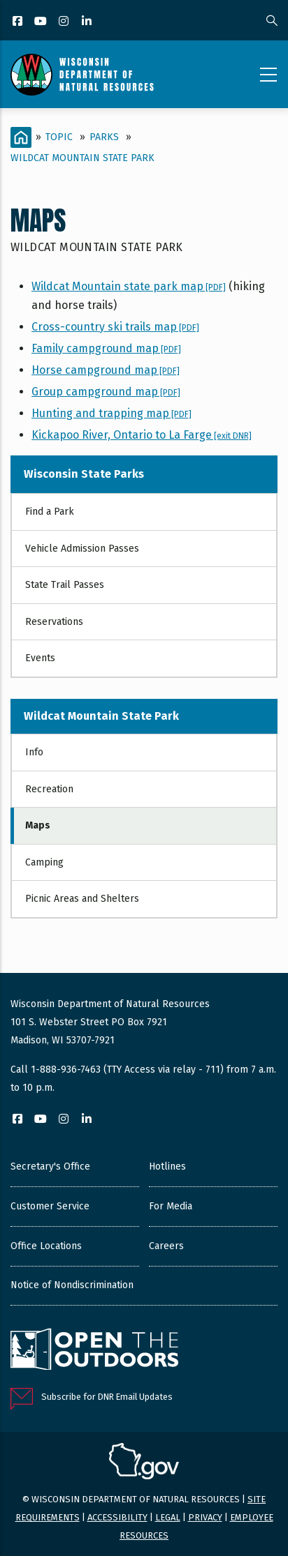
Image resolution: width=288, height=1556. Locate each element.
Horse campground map (105, 370)
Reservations (54, 622)
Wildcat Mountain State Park (82, 158)
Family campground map (106, 348)
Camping (44, 862)
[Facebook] (18, 22)
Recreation (49, 789)
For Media (170, 1206)
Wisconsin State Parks (84, 474)
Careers (166, 1246)
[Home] (20, 137)
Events (40, 658)
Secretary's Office (50, 1166)
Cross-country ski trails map (115, 326)
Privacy (205, 1517)
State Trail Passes (64, 585)
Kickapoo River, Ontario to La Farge (141, 434)
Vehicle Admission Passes (82, 548)
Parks (104, 137)
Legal (167, 1517)
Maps (37, 825)
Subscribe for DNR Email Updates (107, 1396)
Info (34, 752)
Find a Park (49, 512)
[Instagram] (65, 22)
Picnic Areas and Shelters (82, 899)
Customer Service (49, 1206)
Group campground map (105, 391)
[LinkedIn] (88, 22)
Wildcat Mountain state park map (128, 286)
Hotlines (167, 1166)
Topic (59, 137)
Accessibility (117, 1517)
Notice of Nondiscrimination (72, 1285)
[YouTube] (42, 22)
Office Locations (46, 1246)
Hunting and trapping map (111, 413)
